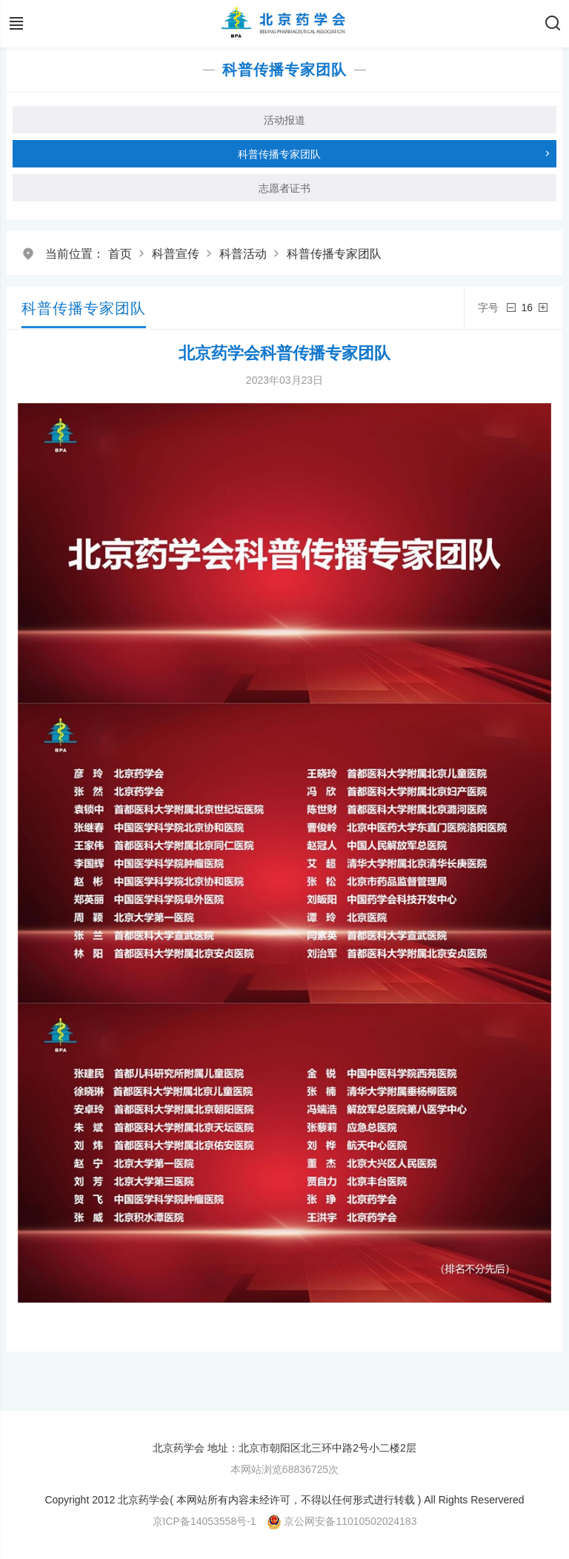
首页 (120, 253)
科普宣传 (175, 253)
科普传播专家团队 (334, 253)
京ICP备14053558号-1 (204, 1521)
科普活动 (243, 253)
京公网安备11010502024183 (350, 1521)
